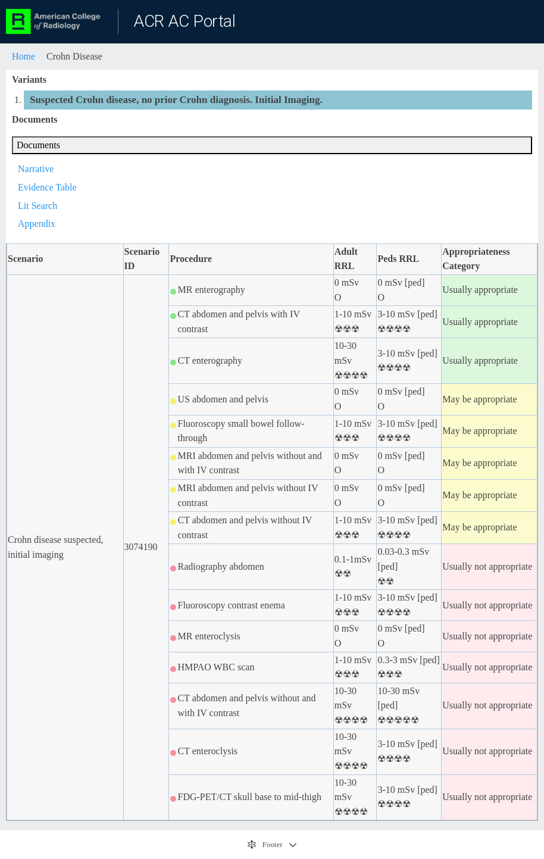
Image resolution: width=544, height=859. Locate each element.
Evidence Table (47, 187)
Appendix (36, 223)
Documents (38, 145)
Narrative (36, 169)
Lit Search (37, 206)
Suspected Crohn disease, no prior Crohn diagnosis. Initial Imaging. (176, 99)
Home (23, 56)
